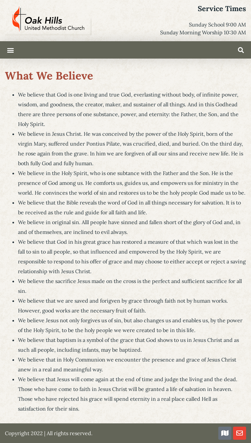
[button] (10, 49)
